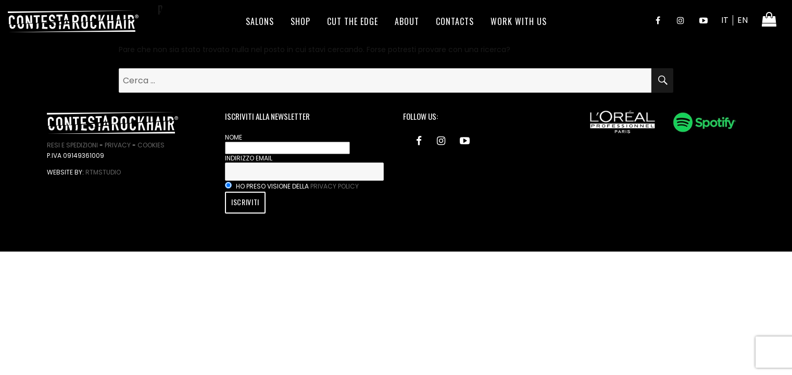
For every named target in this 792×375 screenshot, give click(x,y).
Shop (300, 21)
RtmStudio (103, 172)
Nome (233, 137)
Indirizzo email (248, 158)
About (407, 21)
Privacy (118, 145)
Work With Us (519, 21)
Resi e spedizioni (72, 145)
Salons (260, 21)
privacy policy (334, 186)
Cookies (151, 145)
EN (742, 20)
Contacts (455, 21)
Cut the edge (352, 21)
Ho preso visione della (292, 186)
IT (724, 20)
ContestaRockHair (73, 21)
